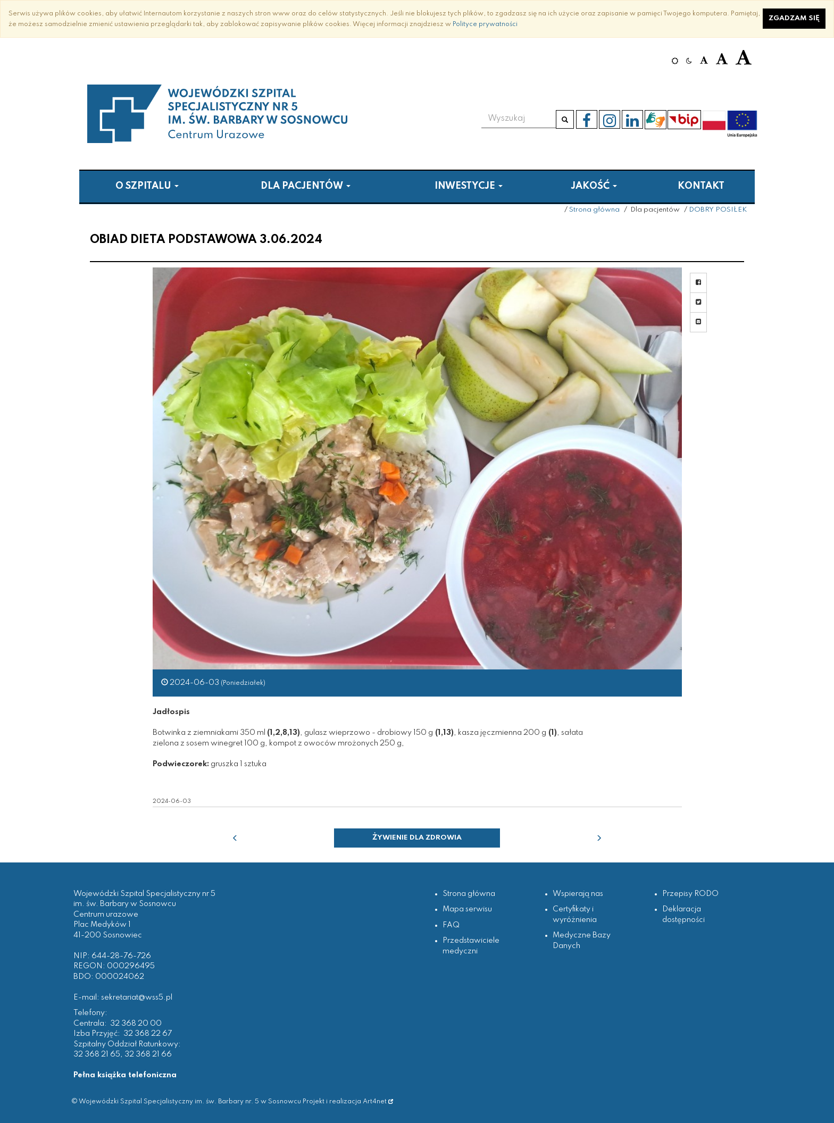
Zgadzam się (794, 18)
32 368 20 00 (136, 1023)
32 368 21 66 (148, 1054)
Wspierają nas (578, 894)
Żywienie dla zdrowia (417, 837)
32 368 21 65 (96, 1054)
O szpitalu (147, 186)
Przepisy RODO (690, 894)
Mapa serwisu (467, 909)
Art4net (378, 1101)
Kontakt (701, 186)
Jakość (594, 186)
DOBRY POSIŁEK (718, 209)
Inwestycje (469, 186)
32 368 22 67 (147, 1033)
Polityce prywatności (485, 24)
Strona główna (594, 209)
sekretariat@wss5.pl (136, 997)
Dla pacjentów (306, 186)
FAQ (451, 925)
